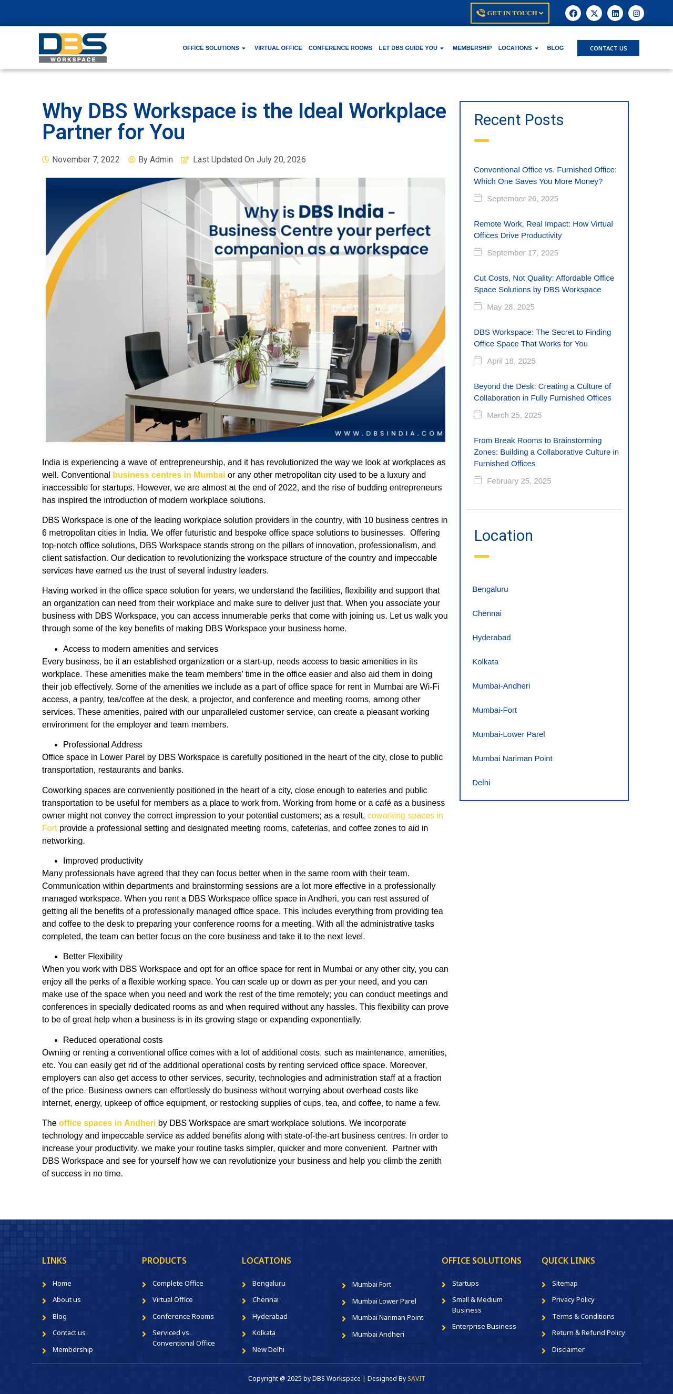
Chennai (487, 613)
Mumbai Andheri (378, 1334)
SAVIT (416, 1378)
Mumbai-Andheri (501, 685)
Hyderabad (491, 637)
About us (67, 1299)
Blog (60, 1316)
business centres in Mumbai (169, 474)
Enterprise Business (484, 1326)
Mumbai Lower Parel (384, 1301)
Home (62, 1283)
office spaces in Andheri (107, 1123)
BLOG (555, 48)
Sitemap (565, 1283)
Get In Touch (510, 13)
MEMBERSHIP (472, 48)
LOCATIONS (518, 48)
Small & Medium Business (477, 1305)
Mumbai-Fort (494, 709)
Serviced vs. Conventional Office (183, 1338)
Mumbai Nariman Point (512, 758)
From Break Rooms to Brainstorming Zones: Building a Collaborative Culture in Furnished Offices (546, 452)
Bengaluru (490, 589)
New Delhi (268, 1349)
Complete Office (177, 1283)
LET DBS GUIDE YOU (411, 48)
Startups (465, 1283)
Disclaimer (568, 1349)
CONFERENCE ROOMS (341, 48)
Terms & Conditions (583, 1316)
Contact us (69, 1332)
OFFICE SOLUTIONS (214, 48)
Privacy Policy (573, 1299)
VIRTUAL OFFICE (278, 48)
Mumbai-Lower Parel (508, 734)
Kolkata (485, 661)
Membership (73, 1349)
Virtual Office (172, 1299)
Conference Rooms (183, 1316)
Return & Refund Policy (588, 1332)
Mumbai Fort (371, 1284)
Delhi (481, 782)
